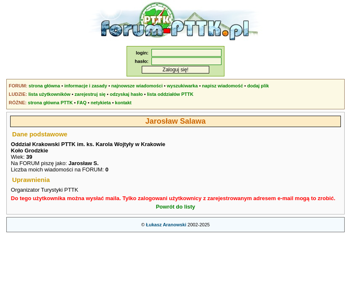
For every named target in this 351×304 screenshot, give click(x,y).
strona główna (44, 85)
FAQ (81, 102)
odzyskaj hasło (126, 94)
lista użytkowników (49, 94)
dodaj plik (258, 85)
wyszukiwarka (182, 85)
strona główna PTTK (50, 102)
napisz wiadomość (222, 85)
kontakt (123, 102)
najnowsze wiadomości (137, 85)
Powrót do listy (175, 207)
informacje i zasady (85, 85)
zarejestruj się (90, 94)
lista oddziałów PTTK (170, 94)
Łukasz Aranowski (166, 224)
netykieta (101, 102)
